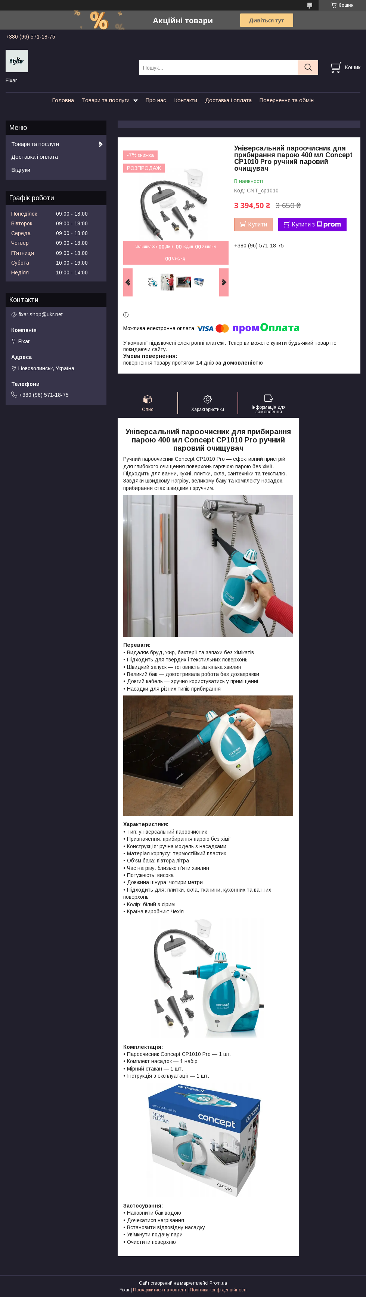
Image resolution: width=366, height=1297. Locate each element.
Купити (257, 224)
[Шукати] (308, 67)
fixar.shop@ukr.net (41, 314)
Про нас (156, 100)
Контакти (185, 100)
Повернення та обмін (287, 100)
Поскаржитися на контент (159, 1290)
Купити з (316, 224)
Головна (63, 100)
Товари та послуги (106, 100)
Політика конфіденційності (218, 1290)
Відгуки (20, 170)
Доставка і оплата (228, 100)
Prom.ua (218, 1283)
